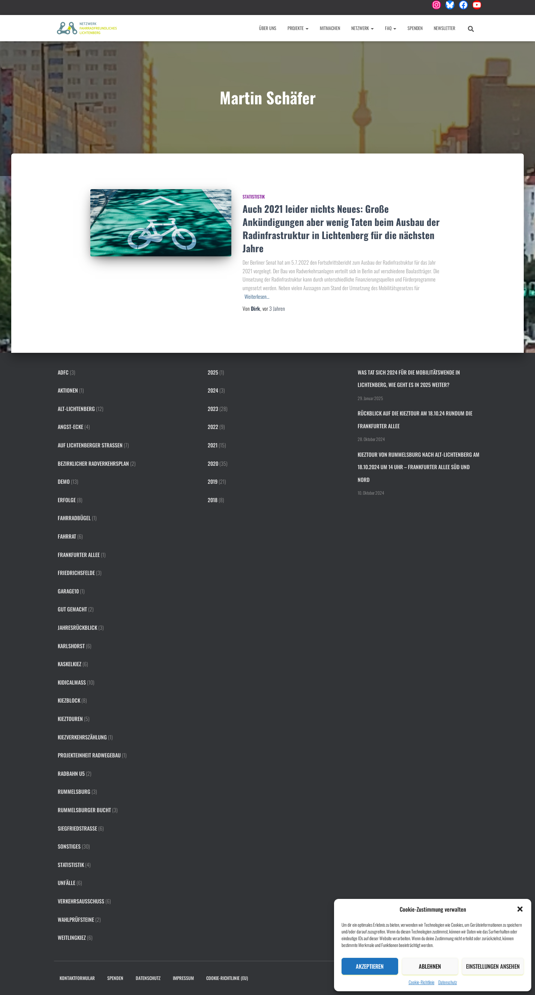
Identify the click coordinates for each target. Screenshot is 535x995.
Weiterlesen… (256, 296)
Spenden (415, 28)
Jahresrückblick (77, 627)
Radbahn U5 (71, 773)
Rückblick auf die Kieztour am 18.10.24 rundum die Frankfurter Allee (415, 419)
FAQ (390, 28)
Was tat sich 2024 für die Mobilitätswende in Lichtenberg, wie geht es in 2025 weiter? (409, 378)
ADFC (63, 372)
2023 (213, 408)
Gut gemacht (72, 609)
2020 (213, 463)
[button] (520, 909)
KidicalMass (72, 682)
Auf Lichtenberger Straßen (90, 445)
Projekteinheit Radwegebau (89, 755)
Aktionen (68, 390)
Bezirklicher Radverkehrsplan (93, 463)
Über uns (267, 28)
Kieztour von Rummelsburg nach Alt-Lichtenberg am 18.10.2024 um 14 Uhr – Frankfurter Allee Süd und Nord (419, 466)
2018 (212, 500)
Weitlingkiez (72, 937)
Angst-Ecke (70, 427)
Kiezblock (69, 700)
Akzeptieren (370, 966)
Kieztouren (70, 719)
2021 (212, 445)
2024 (213, 390)
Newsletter (444, 28)
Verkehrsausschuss (81, 901)
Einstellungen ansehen (493, 966)
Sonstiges (69, 846)
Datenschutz (447, 982)
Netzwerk (362, 28)
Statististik (254, 196)
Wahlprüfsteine (76, 919)
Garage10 (68, 591)
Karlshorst (71, 646)
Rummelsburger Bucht (84, 810)
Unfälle (66, 883)
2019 (212, 481)
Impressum (183, 978)
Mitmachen (330, 28)
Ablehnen (430, 966)
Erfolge (67, 500)
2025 (213, 372)
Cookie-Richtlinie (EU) (227, 978)
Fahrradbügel (74, 518)
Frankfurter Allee (79, 554)
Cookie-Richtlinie (422, 982)
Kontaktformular (77, 978)
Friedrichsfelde (76, 573)
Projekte (298, 28)
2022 (213, 427)
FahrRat (67, 536)
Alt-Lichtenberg (76, 408)
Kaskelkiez (69, 664)
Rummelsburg (74, 791)
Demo (64, 481)
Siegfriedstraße (77, 828)
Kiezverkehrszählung (82, 737)
